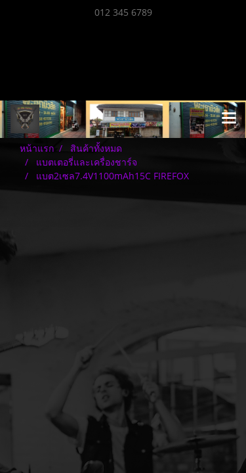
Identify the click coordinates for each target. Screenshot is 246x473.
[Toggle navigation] (229, 118)
